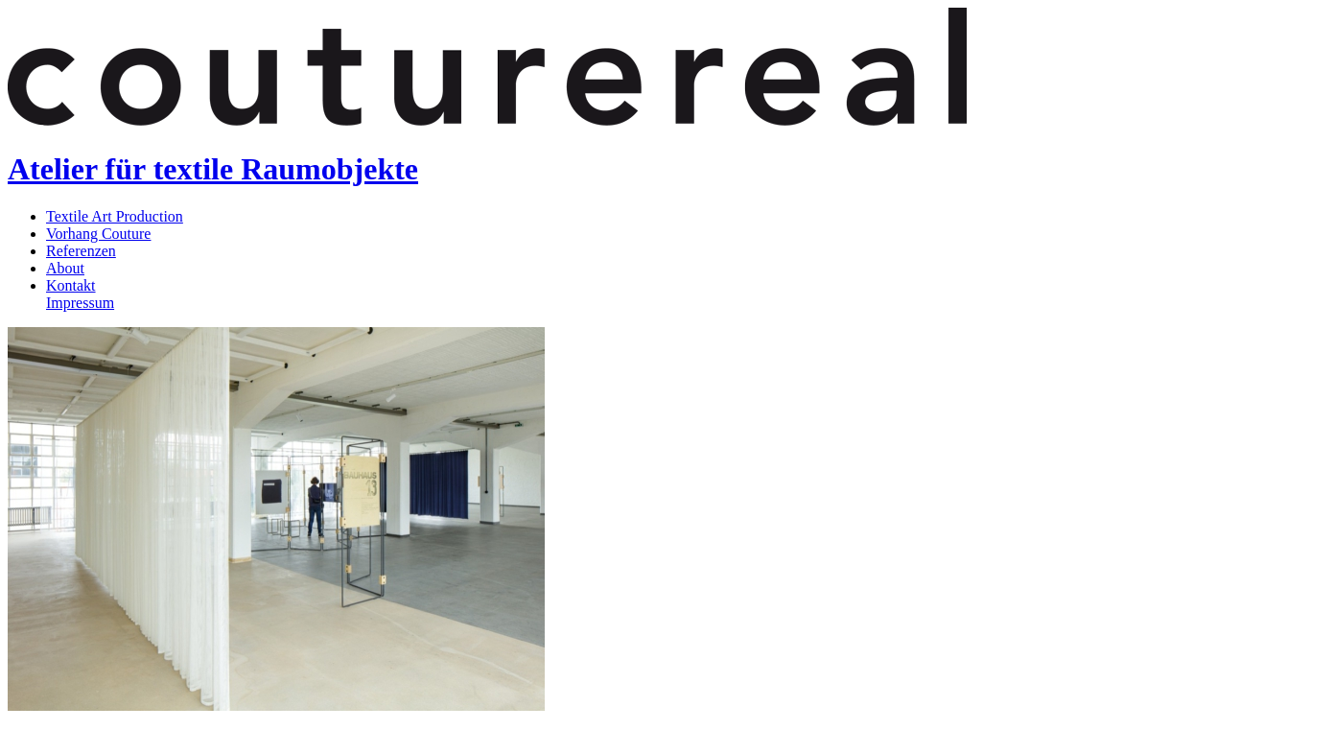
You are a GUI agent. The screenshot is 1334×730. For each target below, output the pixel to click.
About (65, 268)
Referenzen (81, 251)
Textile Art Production (114, 216)
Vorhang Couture (98, 233)
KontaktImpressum (80, 294)
